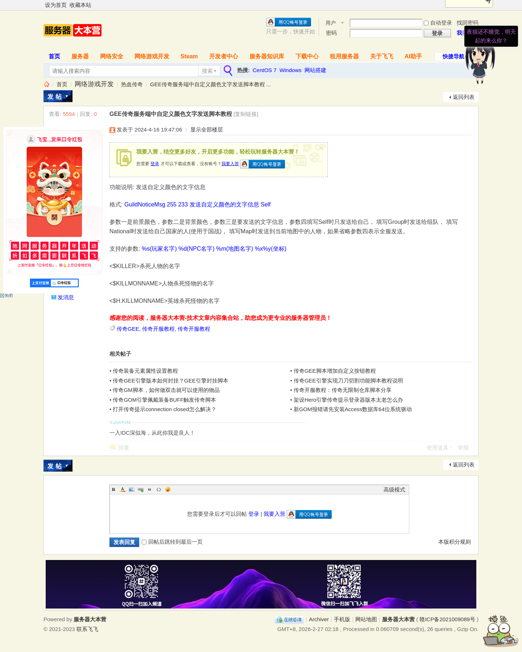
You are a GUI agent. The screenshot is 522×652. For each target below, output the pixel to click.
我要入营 (230, 163)
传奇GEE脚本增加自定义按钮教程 (335, 371)
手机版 (342, 619)
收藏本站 (80, 5)
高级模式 (394, 489)
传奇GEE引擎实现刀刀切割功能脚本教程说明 (348, 380)
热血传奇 (132, 84)
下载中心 (307, 56)
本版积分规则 (454, 542)
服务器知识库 (266, 56)
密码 (331, 33)
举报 (463, 447)
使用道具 (437, 447)
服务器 (80, 56)
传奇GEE (128, 329)
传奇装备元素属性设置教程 (145, 371)
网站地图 (366, 619)
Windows (290, 70)
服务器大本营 (46, 84)
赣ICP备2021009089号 (447, 619)
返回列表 (464, 97)
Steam (189, 56)
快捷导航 (453, 56)
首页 (54, 56)
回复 (124, 447)
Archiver (319, 619)
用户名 (331, 23)
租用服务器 (344, 56)
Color (122, 489)
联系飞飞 (87, 629)
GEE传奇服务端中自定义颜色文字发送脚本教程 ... (210, 84)
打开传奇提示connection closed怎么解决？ (164, 409)
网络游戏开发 (151, 56)
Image (131, 489)
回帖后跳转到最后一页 (172, 542)
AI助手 (413, 56)
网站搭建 (315, 70)
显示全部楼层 (206, 129)
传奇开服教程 (158, 329)
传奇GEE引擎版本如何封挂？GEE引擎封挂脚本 (170, 380)
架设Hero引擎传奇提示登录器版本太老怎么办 (348, 400)
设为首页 (56, 5)
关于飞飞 (381, 56)
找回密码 (467, 23)
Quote (149, 489)
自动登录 (438, 23)
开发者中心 (223, 56)
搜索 (207, 71)
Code (158, 489)
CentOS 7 (265, 70)
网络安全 (111, 56)
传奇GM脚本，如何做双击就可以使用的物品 (166, 390)
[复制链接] (245, 114)
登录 (154, 163)
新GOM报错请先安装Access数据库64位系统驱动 (353, 409)
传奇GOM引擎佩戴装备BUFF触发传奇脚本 (164, 400)
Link (140, 489)
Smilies (167, 489)
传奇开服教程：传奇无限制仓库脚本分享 (343, 390)
